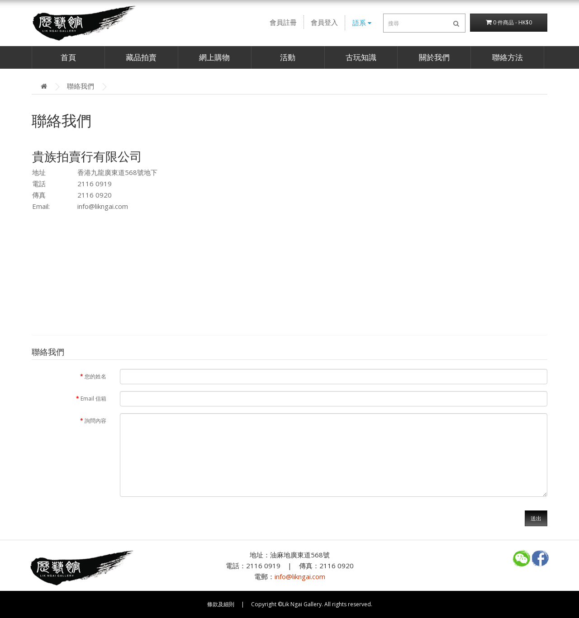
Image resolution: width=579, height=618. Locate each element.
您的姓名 (95, 376)
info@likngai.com (102, 206)
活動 (287, 57)
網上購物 (214, 57)
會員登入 (324, 22)
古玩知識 (361, 57)
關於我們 (434, 57)
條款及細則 (220, 604)
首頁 (68, 57)
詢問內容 (95, 421)
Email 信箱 (93, 398)
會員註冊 (283, 22)
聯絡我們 (80, 85)
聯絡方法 (507, 57)
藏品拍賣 (141, 57)
